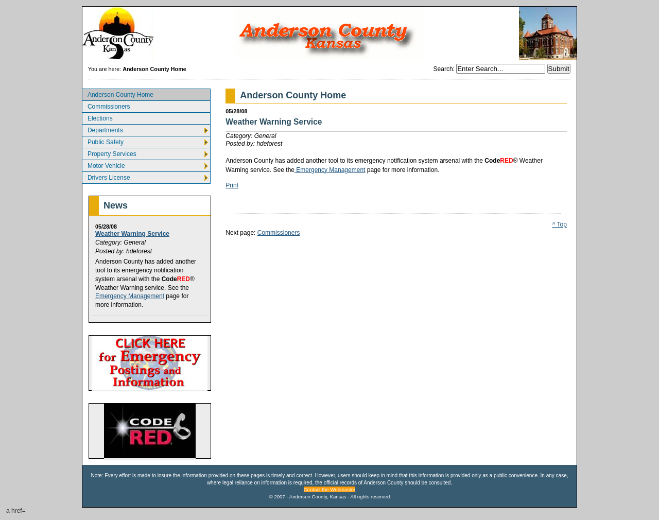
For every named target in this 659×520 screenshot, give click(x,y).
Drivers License (106, 176)
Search (443, 69)
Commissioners (106, 105)
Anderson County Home (117, 93)
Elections (97, 117)
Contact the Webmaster (330, 489)
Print (232, 185)
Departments (102, 129)
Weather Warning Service (132, 233)
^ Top (559, 224)
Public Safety (103, 141)
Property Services (109, 153)
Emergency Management (129, 296)
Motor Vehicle (103, 164)
